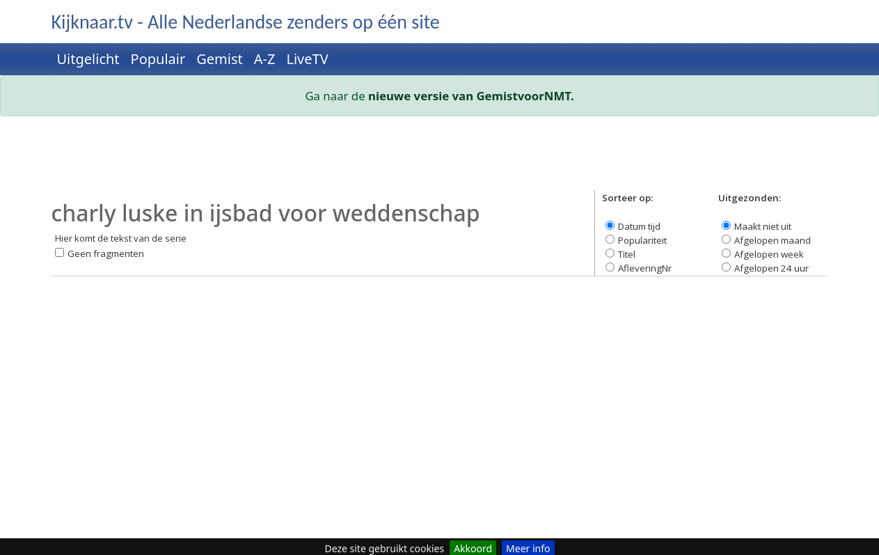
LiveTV (307, 58)
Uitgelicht (88, 58)
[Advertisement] (440, 158)
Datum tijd (639, 226)
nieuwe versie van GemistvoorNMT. (471, 96)
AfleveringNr (645, 268)
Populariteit (642, 240)
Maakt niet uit (762, 226)
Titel (626, 254)
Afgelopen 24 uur (771, 268)
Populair (158, 58)
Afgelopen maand (772, 240)
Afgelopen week (769, 254)
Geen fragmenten (106, 253)
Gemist (219, 58)
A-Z (265, 58)
